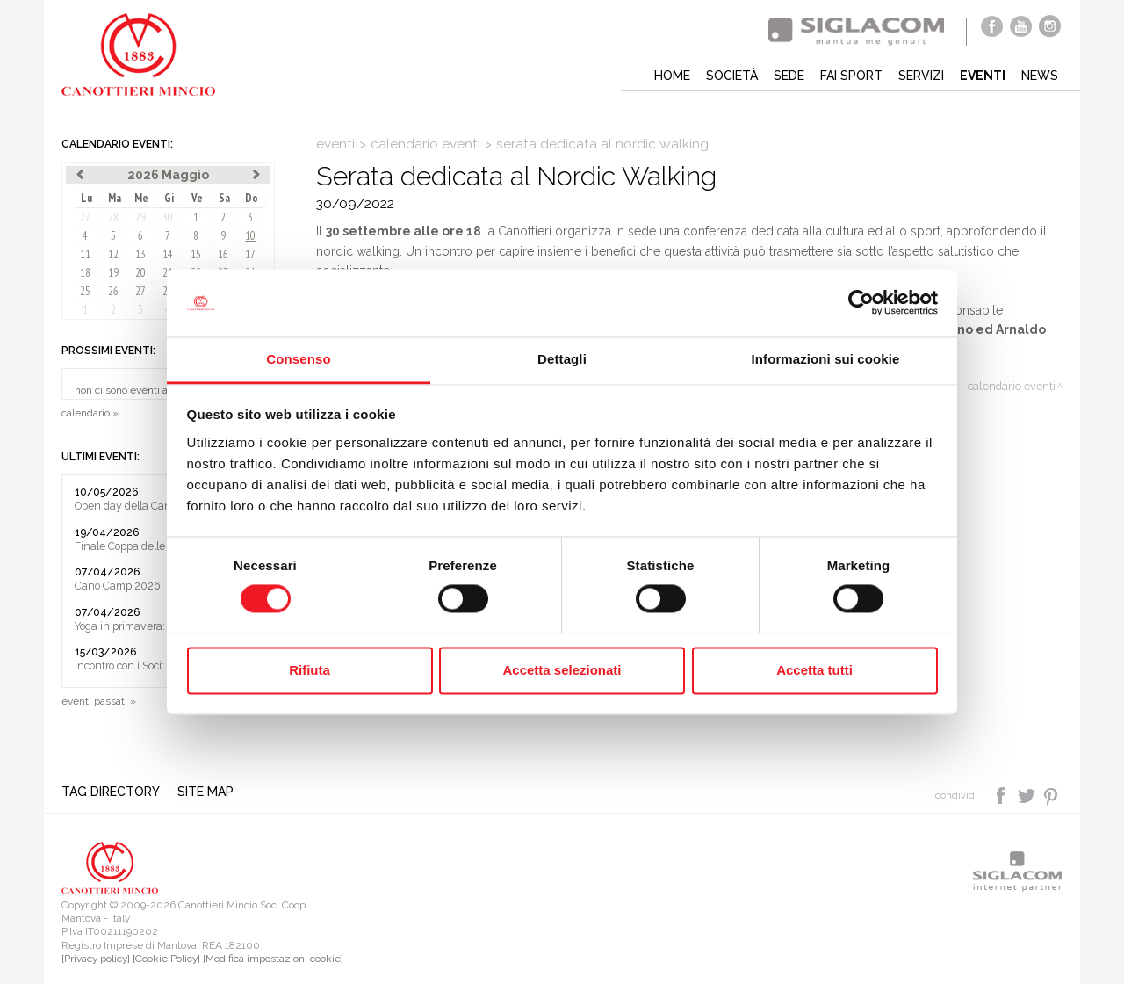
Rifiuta (309, 669)
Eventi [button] (982, 76)
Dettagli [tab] (562, 358)
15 (196, 254)
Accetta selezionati (561, 669)
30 (167, 217)
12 (113, 254)
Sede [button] (789, 76)
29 (140, 217)
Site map (205, 792)
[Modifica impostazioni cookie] (273, 958)
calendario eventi (425, 144)
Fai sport (851, 76)
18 (85, 272)
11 (85, 254)
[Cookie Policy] (166, 958)
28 (113, 217)
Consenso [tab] (298, 358)
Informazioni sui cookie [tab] (826, 358)
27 (85, 217)
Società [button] (732, 76)
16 (223, 254)
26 (113, 291)
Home (672, 76)
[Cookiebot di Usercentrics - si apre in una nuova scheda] (861, 303)
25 (85, 291)
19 (113, 272)
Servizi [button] (921, 76)
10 (250, 235)
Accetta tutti (814, 669)
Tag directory (110, 792)
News (1039, 76)
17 (250, 254)
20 (140, 272)
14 (167, 254)
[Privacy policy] (95, 958)
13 (140, 254)
